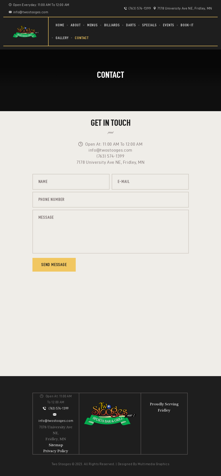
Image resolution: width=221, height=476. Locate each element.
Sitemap (56, 445)
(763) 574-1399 (59, 408)
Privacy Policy (55, 451)
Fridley (164, 410)
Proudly (157, 404)
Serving (171, 404)
